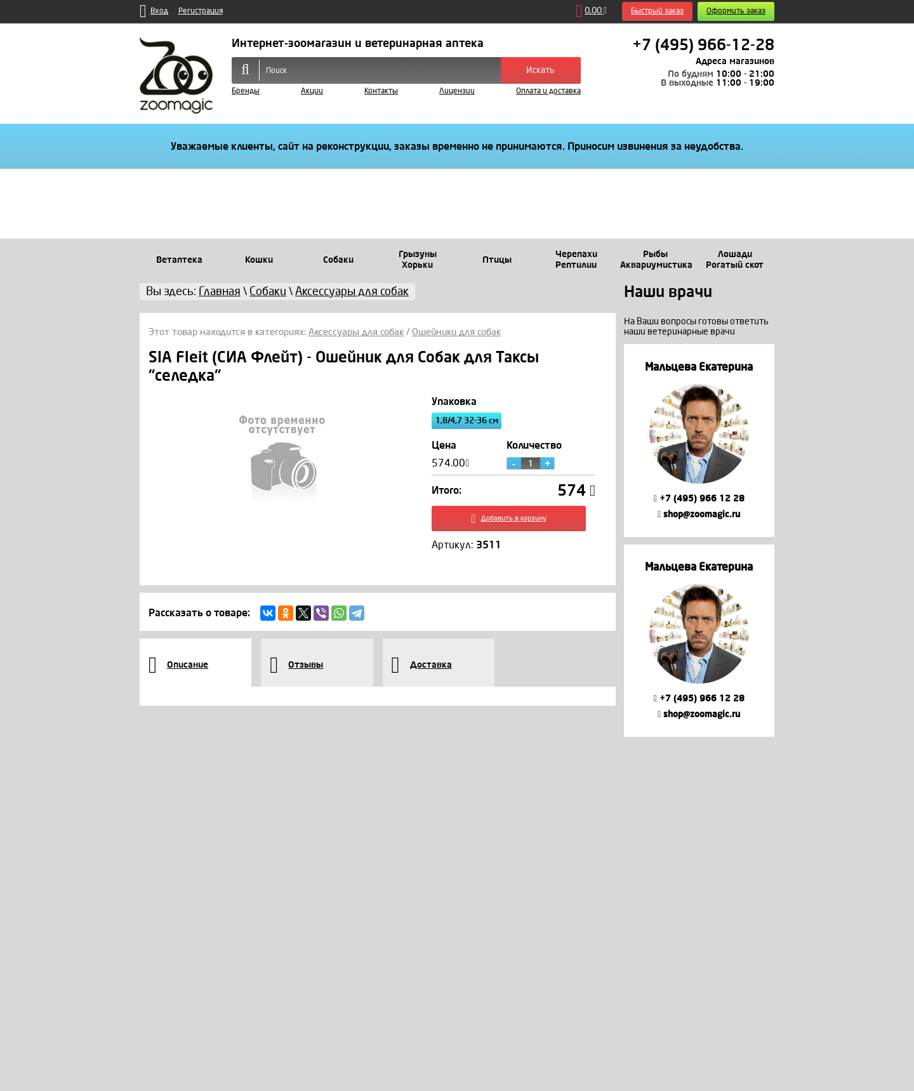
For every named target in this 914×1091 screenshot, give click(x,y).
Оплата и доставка (548, 91)
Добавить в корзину (514, 521)
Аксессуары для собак (356, 332)
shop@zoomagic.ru (699, 514)
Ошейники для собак (456, 332)
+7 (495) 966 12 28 (699, 498)
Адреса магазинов (735, 61)
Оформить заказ (735, 11)
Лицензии (457, 91)
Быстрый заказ (657, 11)
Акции (312, 91)
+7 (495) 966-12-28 (703, 45)
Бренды (246, 91)
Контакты (381, 91)
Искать (540, 70)
